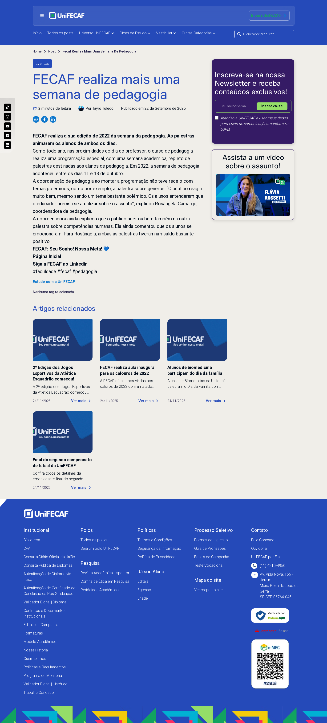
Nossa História (36, 650)
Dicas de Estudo (135, 33)
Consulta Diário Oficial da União (49, 557)
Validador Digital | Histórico (46, 684)
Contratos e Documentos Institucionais (44, 613)
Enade (142, 598)
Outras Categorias (198, 33)
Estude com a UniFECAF (54, 281)
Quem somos (35, 658)
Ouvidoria (259, 548)
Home (37, 51)
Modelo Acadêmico (40, 641)
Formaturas (33, 633)
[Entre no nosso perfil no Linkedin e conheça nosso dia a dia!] (7, 145)
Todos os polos (94, 540)
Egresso (144, 590)
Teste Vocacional (208, 565)
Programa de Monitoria (43, 675)
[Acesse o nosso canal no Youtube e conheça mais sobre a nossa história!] (7, 126)
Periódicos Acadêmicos (101, 590)
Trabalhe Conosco (39, 692)
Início (37, 33)
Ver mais (82, 401)
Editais (142, 581)
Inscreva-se (272, 106)
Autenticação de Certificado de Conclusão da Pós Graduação (49, 591)
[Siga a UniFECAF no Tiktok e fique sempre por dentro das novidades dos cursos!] (7, 107)
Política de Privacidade (156, 557)
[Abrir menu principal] (42, 15)
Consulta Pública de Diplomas (48, 565)
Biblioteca (32, 540)
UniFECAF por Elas (266, 557)
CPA (27, 548)
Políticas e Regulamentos (45, 667)
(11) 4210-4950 (268, 566)
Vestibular (166, 33)
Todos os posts (60, 33)
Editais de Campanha (41, 624)
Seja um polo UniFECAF (100, 548)
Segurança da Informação (159, 548)
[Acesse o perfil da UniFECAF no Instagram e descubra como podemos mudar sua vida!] (7, 117)
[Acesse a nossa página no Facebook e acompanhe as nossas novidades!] (7, 135)
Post (52, 51)
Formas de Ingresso (211, 540)
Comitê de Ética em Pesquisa (105, 581)
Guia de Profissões (210, 548)
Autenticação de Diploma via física (47, 577)
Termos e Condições (154, 540)
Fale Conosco (263, 540)
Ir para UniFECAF (269, 15)
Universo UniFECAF (96, 33)
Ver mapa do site (208, 590)
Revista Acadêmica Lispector (105, 573)
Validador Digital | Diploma (45, 602)
